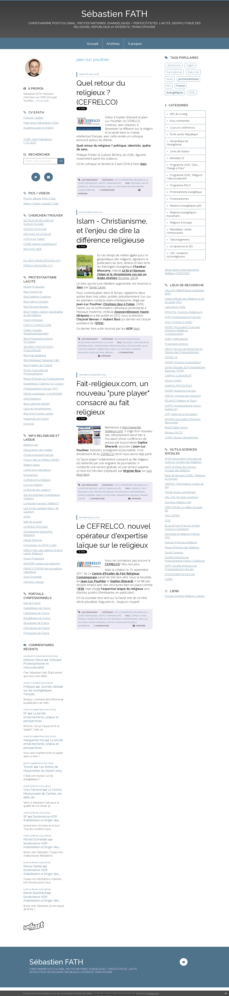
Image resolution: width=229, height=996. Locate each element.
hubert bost (103, 349)
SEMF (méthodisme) (176, 339)
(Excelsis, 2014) (122, 274)
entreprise (83, 626)
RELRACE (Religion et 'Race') (181, 400)
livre (135, 342)
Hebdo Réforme (32, 540)
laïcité (144, 183)
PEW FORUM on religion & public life (184, 508)
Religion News (31, 465)
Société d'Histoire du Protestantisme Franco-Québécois (185, 559)
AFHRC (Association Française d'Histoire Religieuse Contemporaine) (182, 330)
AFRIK (27, 516)
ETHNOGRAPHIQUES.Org (180, 574)
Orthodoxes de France (36, 628)
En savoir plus (153, 993)
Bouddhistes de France (36, 618)
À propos (135, 44)
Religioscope (30, 445)
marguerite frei (33, 740)
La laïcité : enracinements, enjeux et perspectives (41, 717)
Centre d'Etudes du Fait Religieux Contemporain (107, 575)
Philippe (29, 686)
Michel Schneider (35, 839)
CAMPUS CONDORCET (178, 375)
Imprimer (104, 356)
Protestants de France (36, 633)
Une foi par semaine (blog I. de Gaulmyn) (41, 509)
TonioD (28, 766)
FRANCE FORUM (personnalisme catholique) (42, 570)
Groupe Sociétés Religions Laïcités (185, 596)
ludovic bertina (86, 190)
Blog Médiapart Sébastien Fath (41, 360)
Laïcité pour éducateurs (37, 470)
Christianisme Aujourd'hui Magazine (38, 533)
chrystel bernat (87, 349)
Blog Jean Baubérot (34, 355)
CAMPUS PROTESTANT (178, 385)
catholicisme (134, 346)
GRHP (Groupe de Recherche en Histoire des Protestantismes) (184, 350)
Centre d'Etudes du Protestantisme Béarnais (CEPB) (185, 369)
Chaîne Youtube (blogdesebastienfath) (36, 331)
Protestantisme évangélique (186, 192)
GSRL (192, 92)
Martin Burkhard (34, 893)
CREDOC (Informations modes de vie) (184, 485)
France (180, 85)
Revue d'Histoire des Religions (182, 547)
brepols (109, 352)
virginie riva (122, 495)
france (144, 495)
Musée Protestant (34, 286)
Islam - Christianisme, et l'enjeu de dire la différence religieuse (112, 230)
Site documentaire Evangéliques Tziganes (41, 496)
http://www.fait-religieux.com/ (123, 429)
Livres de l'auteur (179, 151)
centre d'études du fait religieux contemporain (119, 492)
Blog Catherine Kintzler (36, 404)
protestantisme (117, 346)
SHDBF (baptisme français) (180, 391)
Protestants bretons (176, 344)
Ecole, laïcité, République (184, 134)
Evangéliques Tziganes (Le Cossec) (43, 383)
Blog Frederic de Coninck (37, 365)
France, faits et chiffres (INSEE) (41, 460)
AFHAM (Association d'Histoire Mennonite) (183, 420)
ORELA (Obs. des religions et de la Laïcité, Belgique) (42, 551)
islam (145, 346)
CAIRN (169, 579)
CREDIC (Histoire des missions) (183, 396)
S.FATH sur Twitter (34, 239)
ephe (102, 352)
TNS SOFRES (172, 515)
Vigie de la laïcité (32, 522)
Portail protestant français (38, 455)
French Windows (33, 320)
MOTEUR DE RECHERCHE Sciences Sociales (38, 222)
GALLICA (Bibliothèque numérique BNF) (184, 291)
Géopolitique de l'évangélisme (177, 142)
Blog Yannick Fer (33, 292)
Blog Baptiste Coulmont (37, 296)
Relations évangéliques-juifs (186, 205)
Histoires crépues (33, 582)
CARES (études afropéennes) (181, 437)
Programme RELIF (180, 185)
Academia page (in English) (38, 128)
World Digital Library (176, 427)
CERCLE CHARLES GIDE (37, 325)
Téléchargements (180, 239)
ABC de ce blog (178, 114)
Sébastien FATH (114, 13)
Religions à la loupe (102, 342)
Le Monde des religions (37, 490)
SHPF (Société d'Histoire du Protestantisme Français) (181, 567)
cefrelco (83, 186)
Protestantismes (179, 199)
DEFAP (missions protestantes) (183, 362)
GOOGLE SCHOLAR (35, 229)
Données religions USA (178, 502)
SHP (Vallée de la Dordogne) (181, 414)
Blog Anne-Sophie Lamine (38, 413)
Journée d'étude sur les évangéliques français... (43, 690)
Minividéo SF (177, 158)
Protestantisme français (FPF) (40, 388)
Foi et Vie (28, 424)
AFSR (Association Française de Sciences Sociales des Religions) (183, 460)
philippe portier (135, 186)
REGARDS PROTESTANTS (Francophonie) (38, 348)
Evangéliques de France (37, 608)
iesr (144, 616)
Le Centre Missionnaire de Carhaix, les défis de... (42, 793)
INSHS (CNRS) (173, 380)
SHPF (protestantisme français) (183, 317)
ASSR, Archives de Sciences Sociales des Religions (180, 468)
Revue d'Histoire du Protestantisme (43, 378)
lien (136, 328)
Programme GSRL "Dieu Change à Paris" (182, 166)
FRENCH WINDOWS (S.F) (38, 265)
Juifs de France (31, 603)
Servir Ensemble (32, 577)
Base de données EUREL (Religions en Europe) (185, 477)
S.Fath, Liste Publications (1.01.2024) (37, 140)
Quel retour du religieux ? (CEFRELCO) (100, 92)
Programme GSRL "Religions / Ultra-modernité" (184, 176)
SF (25, 713)
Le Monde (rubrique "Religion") (41, 503)
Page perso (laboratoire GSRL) (41, 122)
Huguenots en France (36, 418)
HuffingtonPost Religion (37, 480)
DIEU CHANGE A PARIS (178, 322)
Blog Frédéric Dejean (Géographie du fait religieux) (43, 313)
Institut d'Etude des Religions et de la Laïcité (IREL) (184, 300)
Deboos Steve (33, 660)
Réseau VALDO (174, 432)
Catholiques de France (36, 613)
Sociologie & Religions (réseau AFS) (182, 535)
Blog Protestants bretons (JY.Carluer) (38, 340)
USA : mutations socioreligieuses (177, 254)
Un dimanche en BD (181, 246)
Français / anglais (33, 117)
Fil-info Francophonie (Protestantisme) (35, 371)
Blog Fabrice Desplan (35, 301)
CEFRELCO (107, 454)
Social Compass (174, 552)
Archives (113, 44)
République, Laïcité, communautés (103, 183)
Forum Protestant (33, 558)
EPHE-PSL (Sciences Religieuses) (184, 312)
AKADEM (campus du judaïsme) (41, 563)
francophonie (174, 72)
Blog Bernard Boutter (35, 306)
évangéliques (174, 92)
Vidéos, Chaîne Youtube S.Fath (41, 203)
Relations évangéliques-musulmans (182, 214)
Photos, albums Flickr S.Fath (39, 198)
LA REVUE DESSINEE (35, 527)
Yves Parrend (32, 789)
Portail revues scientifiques (180, 492)
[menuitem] (92, 43)
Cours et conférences (182, 127)
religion (135, 183)
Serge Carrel (97, 287)
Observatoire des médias (37, 450)
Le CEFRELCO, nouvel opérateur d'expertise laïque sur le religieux (113, 536)
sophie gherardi (97, 186)
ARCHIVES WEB (32, 249)
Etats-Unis (193, 72)
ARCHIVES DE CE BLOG (37, 234)
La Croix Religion (33, 485)
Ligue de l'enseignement (37, 408)
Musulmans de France (36, 623)
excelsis (94, 352)
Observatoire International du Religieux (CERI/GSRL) (182, 271)
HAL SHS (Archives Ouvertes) (182, 497)
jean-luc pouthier (116, 186)
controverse (101, 346)
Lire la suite (42, 100)
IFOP (168, 520)
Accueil (92, 44)
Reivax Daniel (32, 866)
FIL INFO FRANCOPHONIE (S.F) (42, 260)
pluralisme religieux (125, 622)
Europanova (30, 475)
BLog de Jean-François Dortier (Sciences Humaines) (182, 527)
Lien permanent (88, 180)
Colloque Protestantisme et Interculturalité (42, 663)
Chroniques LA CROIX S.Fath (39, 545)
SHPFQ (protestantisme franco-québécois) (183, 407)
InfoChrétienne (32, 398)
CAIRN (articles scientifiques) (40, 244)
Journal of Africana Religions (181, 542)
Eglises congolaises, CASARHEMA (42, 393)
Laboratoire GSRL (175, 307)
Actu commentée (124, 180)
